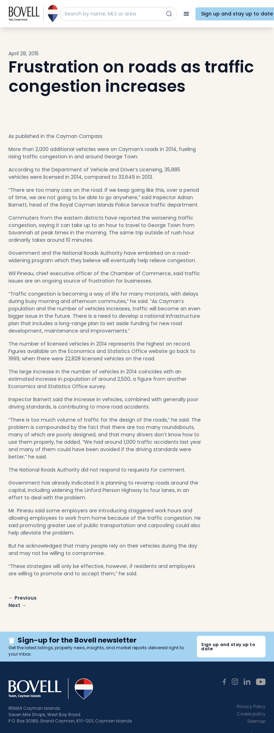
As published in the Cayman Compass (55, 136)
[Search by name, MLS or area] (112, 14)
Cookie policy (251, 714)
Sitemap (256, 721)
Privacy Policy (251, 706)
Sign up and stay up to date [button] (228, 647)
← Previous (22, 597)
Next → (17, 605)
